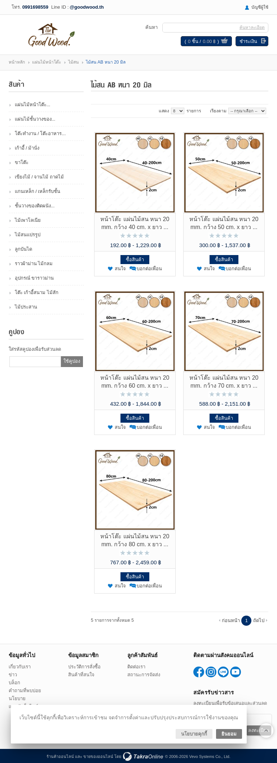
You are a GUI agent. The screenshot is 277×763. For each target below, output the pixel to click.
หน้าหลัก (17, 62)
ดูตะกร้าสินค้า (224, 41)
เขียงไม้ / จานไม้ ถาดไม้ (39, 177)
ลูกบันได (23, 249)
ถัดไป (258, 620)
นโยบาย (17, 698)
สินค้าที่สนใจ (81, 674)
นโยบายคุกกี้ (194, 734)
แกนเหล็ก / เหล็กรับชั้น (38, 191)
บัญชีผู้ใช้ (259, 7)
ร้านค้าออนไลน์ (60, 756)
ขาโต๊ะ (21, 162)
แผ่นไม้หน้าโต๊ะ (46, 62)
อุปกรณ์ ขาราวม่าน (34, 278)
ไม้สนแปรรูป (27, 234)
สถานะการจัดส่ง (143, 674)
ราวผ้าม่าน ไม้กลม (34, 263)
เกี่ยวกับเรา (20, 666)
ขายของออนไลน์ (98, 756)
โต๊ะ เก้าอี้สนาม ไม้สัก (36, 292)
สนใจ (120, 268)
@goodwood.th (87, 7)
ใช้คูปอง (71, 361)
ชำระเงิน (248, 41)
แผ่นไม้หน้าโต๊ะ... (32, 104)
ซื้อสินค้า (135, 259)
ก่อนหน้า (231, 620)
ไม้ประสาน (26, 307)
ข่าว (13, 674)
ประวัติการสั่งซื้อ (84, 666)
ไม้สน (73, 62)
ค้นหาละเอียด (252, 27)
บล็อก (14, 682)
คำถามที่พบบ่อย (25, 690)
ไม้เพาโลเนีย (28, 220)
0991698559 (35, 7)
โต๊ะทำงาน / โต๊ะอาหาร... (40, 133)
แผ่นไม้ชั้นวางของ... (35, 119)
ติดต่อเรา (136, 666)
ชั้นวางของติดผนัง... (35, 205)
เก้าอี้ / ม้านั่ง (27, 148)
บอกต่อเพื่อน (149, 268)
